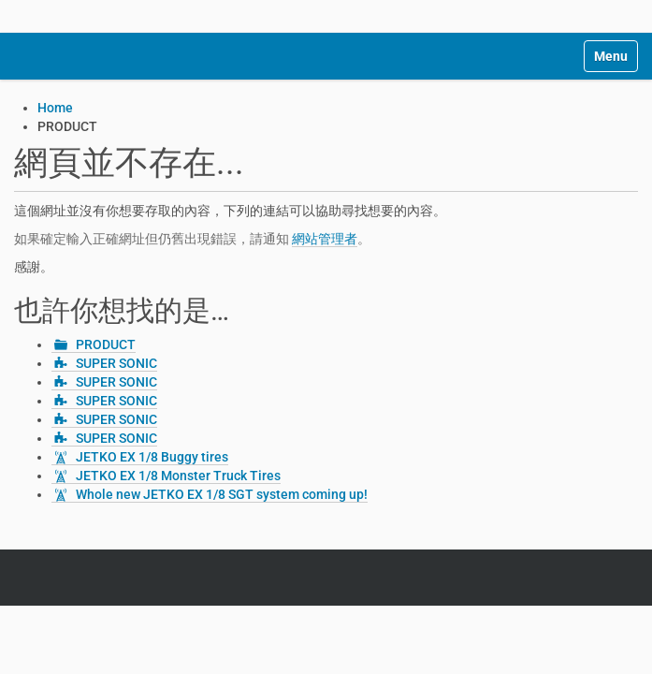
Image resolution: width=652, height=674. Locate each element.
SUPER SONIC (116, 363)
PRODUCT (106, 344)
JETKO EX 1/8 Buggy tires (152, 456)
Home (55, 107)
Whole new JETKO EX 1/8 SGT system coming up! (222, 494)
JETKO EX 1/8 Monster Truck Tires (178, 475)
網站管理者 (324, 238)
